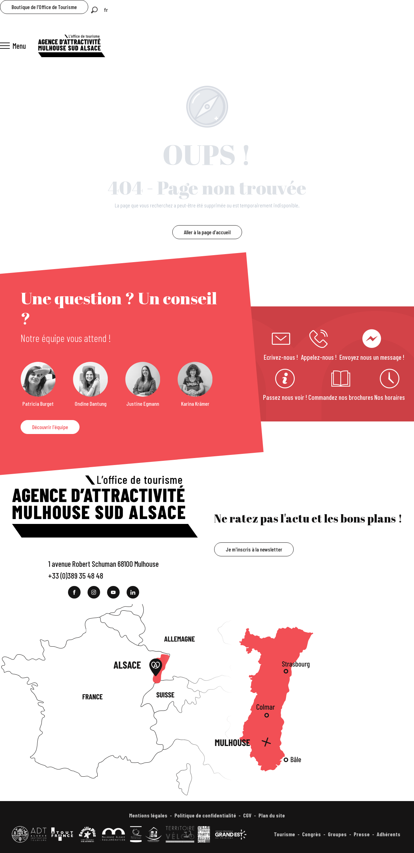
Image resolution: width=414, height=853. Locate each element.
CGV (247, 815)
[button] (94, 10)
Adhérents (388, 834)
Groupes (337, 834)
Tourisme (284, 834)
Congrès (311, 834)
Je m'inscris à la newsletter (254, 549)
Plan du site (271, 815)
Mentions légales (148, 815)
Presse (362, 834)
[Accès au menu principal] (13, 45)
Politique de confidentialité (205, 815)
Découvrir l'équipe (50, 427)
